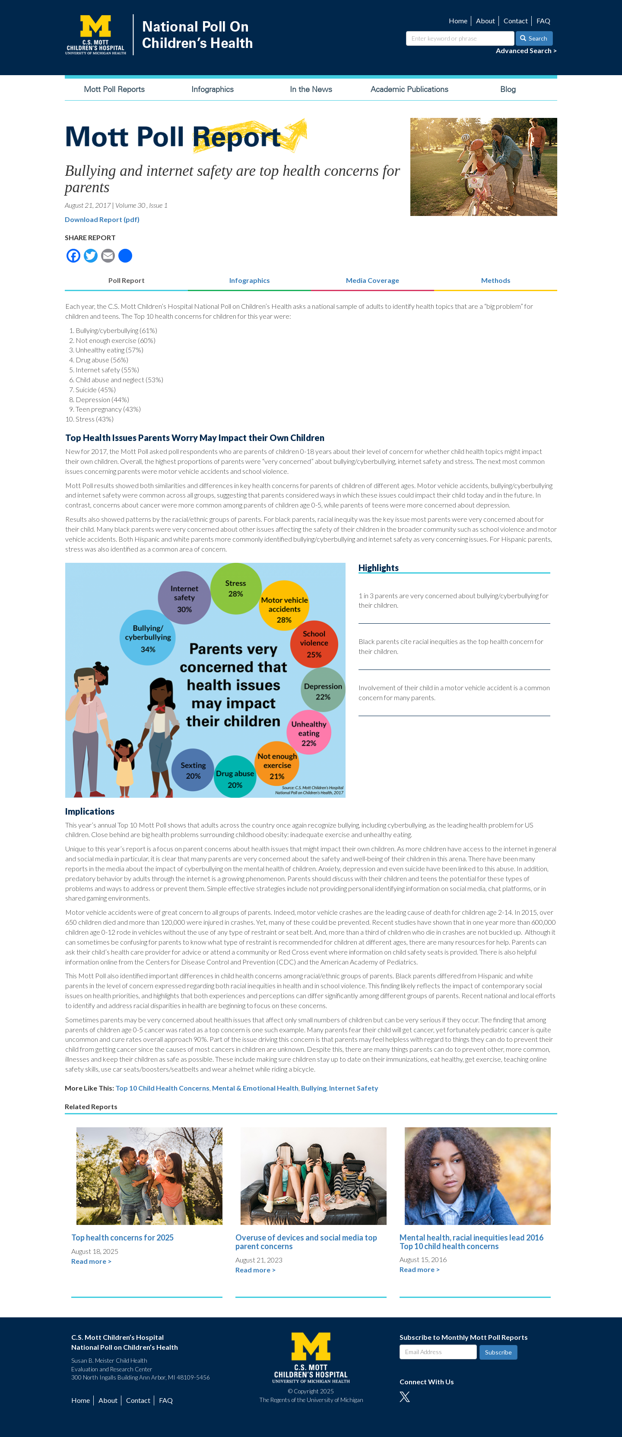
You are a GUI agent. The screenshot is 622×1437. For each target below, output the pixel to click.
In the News (311, 89)
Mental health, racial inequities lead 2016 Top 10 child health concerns (471, 1242)
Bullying (314, 1088)
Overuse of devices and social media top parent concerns (306, 1242)
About (485, 20)
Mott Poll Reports (114, 89)
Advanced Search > (526, 50)
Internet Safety (353, 1088)
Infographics (212, 89)
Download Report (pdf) (102, 219)
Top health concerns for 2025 (122, 1237)
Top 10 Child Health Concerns (162, 1088)
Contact (516, 20)
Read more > (91, 1261)
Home (458, 20)
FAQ (543, 20)
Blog (508, 89)
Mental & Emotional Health (255, 1088)
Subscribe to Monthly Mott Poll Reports (464, 1337)
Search (534, 38)
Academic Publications (409, 89)
